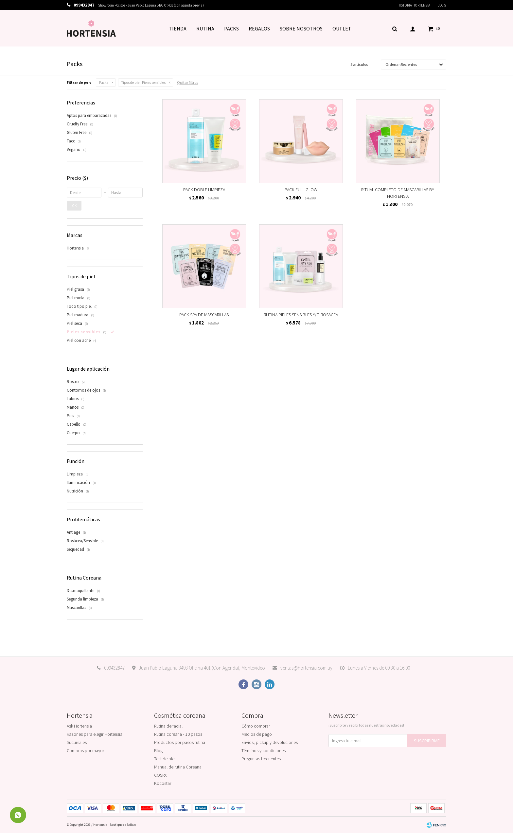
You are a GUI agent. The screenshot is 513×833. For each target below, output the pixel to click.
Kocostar (162, 783)
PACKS (231, 28)
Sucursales (77, 742)
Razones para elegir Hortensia (94, 734)
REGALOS (259, 28)
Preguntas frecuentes (261, 759)
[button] (394, 28)
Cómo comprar (255, 726)
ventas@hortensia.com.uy (306, 668)
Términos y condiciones (263, 750)
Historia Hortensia (414, 5)
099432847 (114, 668)
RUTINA (205, 28)
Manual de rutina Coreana (178, 767)
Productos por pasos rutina (179, 742)
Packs (103, 82)
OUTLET (341, 28)
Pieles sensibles (143, 82)
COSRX (160, 775)
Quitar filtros (187, 82)
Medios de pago (256, 734)
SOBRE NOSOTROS (301, 28)
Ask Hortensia (79, 726)
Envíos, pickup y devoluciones (269, 742)
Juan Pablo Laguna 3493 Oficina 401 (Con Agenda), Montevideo (202, 668)
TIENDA (177, 28)
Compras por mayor (85, 750)
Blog (441, 5)
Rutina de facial (168, 726)
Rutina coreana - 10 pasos (178, 734)
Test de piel (164, 759)
